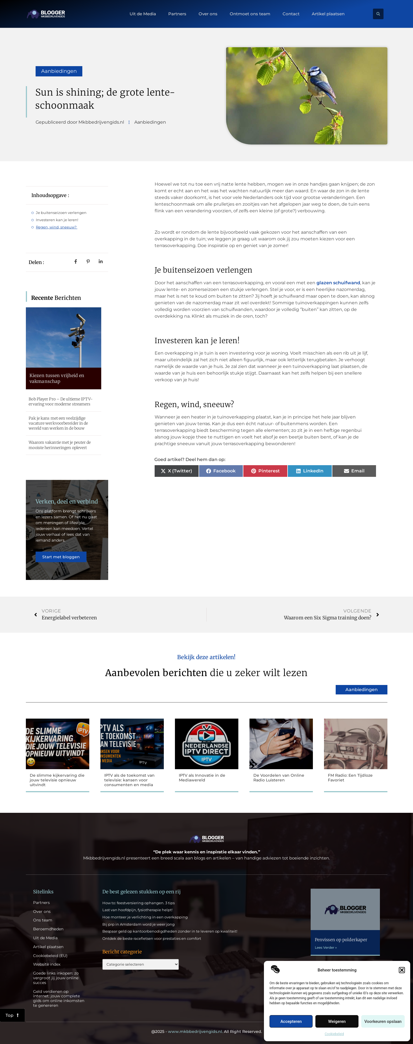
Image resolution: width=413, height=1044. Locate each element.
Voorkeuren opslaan (383, 1021)
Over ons (208, 13)
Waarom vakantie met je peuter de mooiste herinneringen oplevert (60, 445)
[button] (402, 970)
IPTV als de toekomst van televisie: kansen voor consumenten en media (129, 780)
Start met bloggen (61, 556)
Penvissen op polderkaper (341, 939)
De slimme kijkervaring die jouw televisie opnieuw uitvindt (57, 780)
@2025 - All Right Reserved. (206, 1031)
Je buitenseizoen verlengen (61, 212)
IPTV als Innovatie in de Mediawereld (202, 778)
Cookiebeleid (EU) (50, 955)
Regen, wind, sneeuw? (56, 227)
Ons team (42, 920)
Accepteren (291, 1021)
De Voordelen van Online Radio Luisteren (278, 778)
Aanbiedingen (59, 71)
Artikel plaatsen (328, 13)
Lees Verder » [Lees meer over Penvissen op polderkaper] (326, 947)
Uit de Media (143, 13)
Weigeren (337, 1021)
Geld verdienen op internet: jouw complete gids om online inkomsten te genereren (58, 998)
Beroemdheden (48, 929)
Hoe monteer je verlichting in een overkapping (145, 917)
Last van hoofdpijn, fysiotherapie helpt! (137, 910)
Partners (177, 13)
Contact (291, 13)
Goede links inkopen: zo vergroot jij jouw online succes (56, 978)
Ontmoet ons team (250, 13)
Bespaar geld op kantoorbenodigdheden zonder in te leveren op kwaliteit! (169, 931)
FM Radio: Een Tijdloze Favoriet (350, 778)
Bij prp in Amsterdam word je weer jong (138, 924)
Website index (46, 964)
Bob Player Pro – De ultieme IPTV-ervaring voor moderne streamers (60, 402)
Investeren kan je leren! (57, 220)
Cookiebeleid (334, 1034)
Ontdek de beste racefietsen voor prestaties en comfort (151, 938)
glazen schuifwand (338, 282)
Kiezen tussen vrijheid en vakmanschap (57, 378)
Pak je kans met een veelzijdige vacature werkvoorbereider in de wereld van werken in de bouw (58, 423)
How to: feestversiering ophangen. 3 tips (138, 903)
